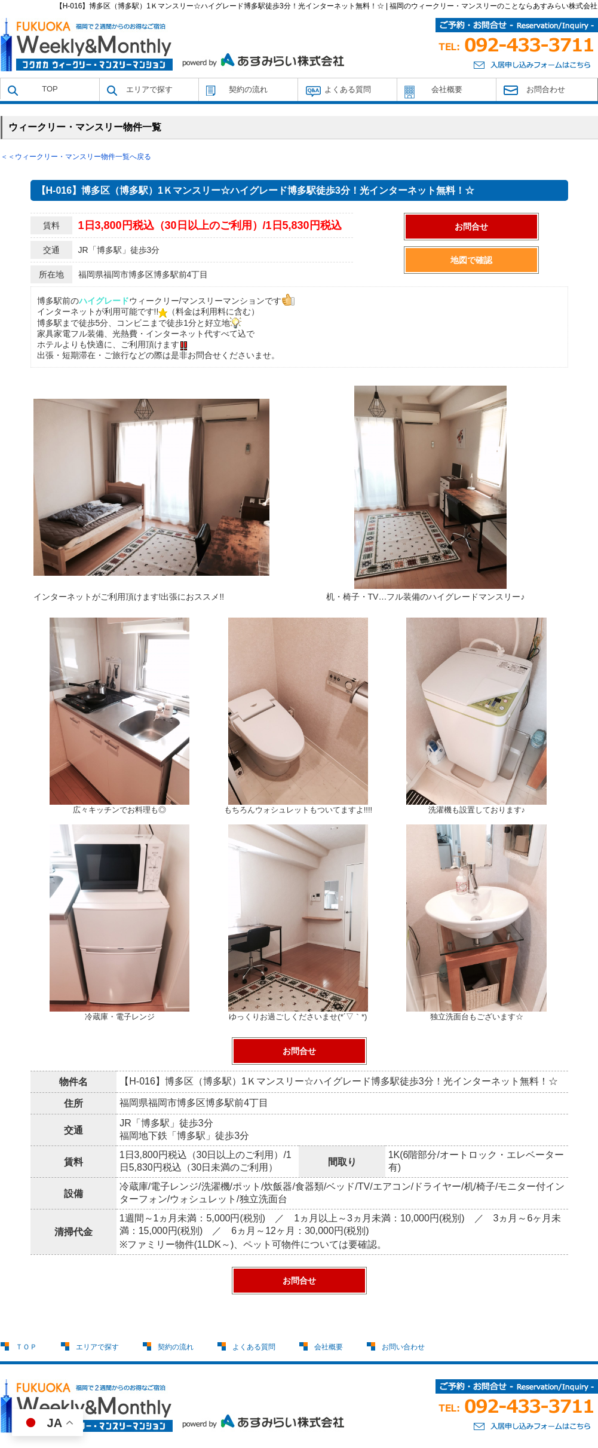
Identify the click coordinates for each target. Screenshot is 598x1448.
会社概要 (446, 89)
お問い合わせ (403, 1347)
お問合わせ (545, 89)
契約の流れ (248, 89)
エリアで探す (149, 89)
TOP (50, 88)
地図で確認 (471, 260)
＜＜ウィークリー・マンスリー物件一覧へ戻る (76, 156)
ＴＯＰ (26, 1347)
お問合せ (471, 226)
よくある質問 (347, 89)
